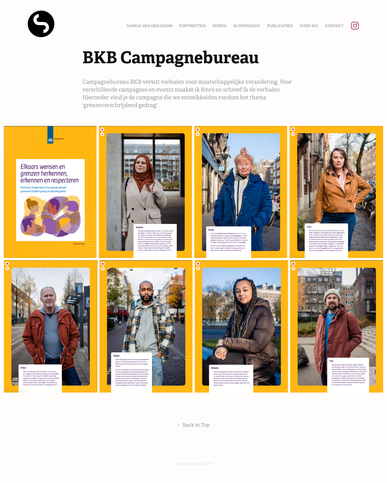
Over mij (309, 26)
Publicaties (280, 26)
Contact (334, 26)
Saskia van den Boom (150, 26)
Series (219, 26)
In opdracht (246, 26)
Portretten (192, 26)
